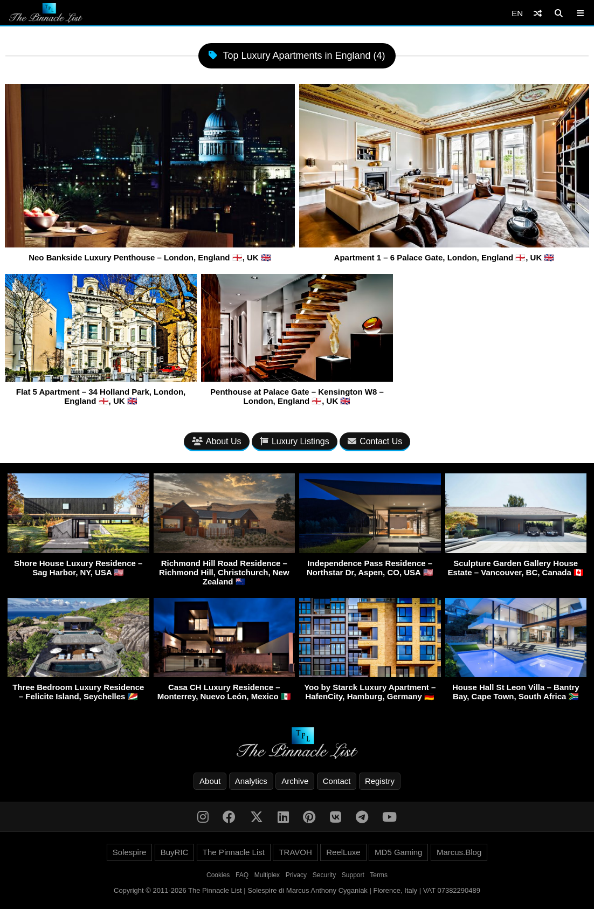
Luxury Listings (294, 441)
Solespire (130, 852)
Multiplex (267, 875)
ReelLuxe (343, 852)
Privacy (296, 875)
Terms (379, 875)
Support (353, 875)
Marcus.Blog (459, 852)
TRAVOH (295, 852)
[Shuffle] (537, 13)
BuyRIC (175, 852)
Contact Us (375, 441)
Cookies (218, 875)
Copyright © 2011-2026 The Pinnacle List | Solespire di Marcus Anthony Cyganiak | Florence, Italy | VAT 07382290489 (297, 890)
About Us (216, 441)
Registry (380, 781)
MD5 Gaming (398, 852)
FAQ (242, 875)
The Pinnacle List (234, 852)
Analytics (251, 781)
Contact (337, 781)
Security (324, 875)
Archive (294, 781)
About (209, 781)
